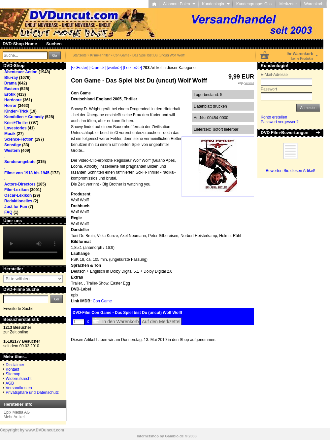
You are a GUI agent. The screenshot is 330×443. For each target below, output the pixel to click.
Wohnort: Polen (179, 4)
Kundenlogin (215, 4)
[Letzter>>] (132, 67)
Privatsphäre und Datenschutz (32, 392)
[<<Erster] (79, 67)
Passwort (269, 89)
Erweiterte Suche (18, 308)
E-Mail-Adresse (274, 74)
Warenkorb (313, 4)
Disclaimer (15, 364)
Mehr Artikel (14, 417)
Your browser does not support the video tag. (33, 242)
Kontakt (12, 369)
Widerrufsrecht (18, 378)
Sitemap (13, 374)
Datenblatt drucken (210, 106)
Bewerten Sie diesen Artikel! (290, 170)
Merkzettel (288, 4)
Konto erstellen (274, 117)
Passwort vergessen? (280, 121)
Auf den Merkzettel (161, 321)
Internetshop (148, 436)
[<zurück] (97, 67)
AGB (10, 383)
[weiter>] (114, 67)
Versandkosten (19, 388)
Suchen (54, 43)
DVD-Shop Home (20, 43)
